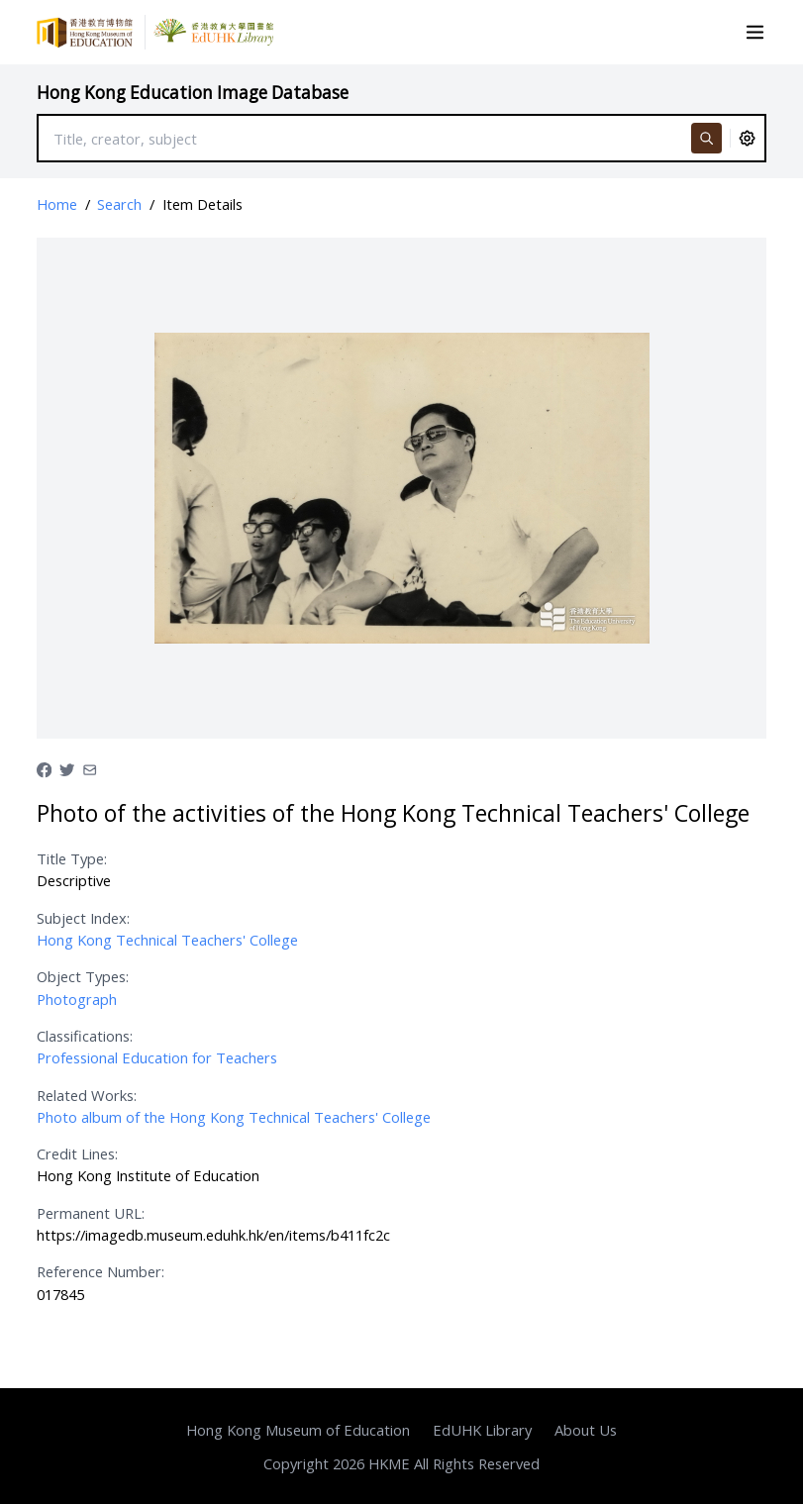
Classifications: (85, 1036)
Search (119, 204)
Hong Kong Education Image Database (193, 92)
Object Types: (83, 976)
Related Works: (87, 1095)
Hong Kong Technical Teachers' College (167, 940)
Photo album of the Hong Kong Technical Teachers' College (234, 1117)
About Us (585, 1430)
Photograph (77, 999)
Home (57, 204)
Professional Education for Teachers (157, 1057)
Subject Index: (83, 918)
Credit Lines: (77, 1153)
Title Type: (72, 858)
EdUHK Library (482, 1430)
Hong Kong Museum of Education (298, 1430)
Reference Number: (100, 1271)
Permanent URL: (91, 1213)
